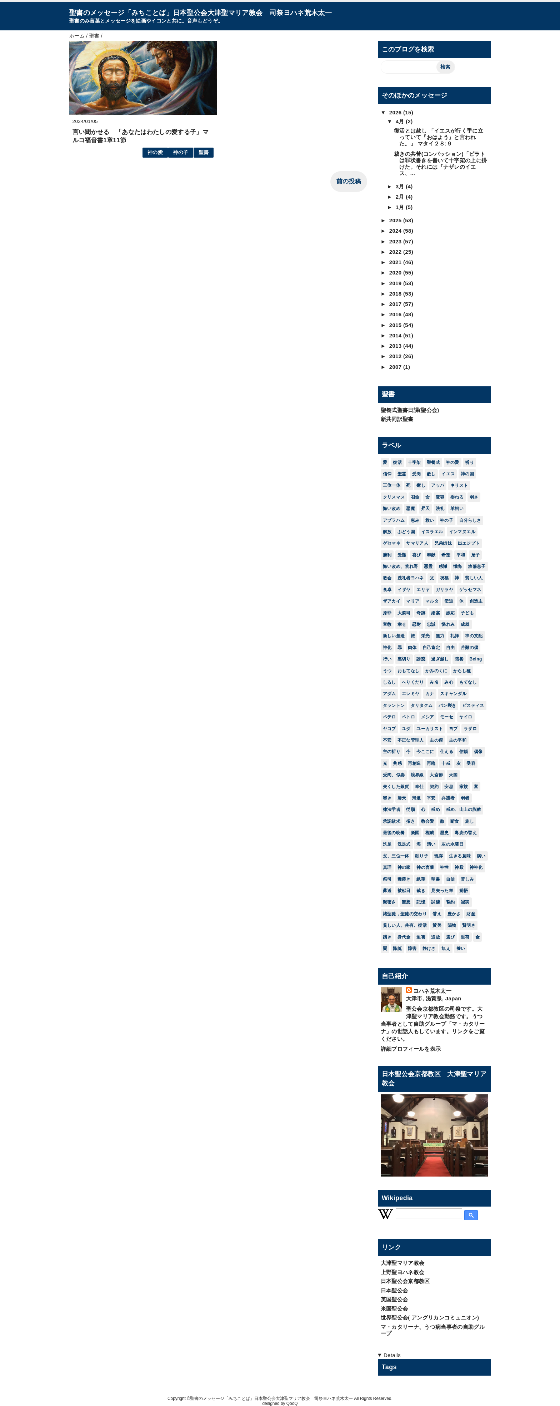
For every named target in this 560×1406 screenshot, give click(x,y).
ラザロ (470, 728)
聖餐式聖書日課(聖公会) (410, 410)
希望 (445, 555)
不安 (387, 740)
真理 (387, 867)
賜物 (452, 925)
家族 (463, 786)
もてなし (468, 682)
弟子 (475, 555)
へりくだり (413, 682)
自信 (450, 879)
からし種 (462, 670)
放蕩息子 (476, 566)
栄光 (425, 635)
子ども (467, 612)
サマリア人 (417, 543)
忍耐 (416, 624)
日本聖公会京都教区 (405, 1281)
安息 (448, 786)
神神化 (476, 867)
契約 (434, 786)
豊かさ (454, 913)
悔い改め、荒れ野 (400, 566)
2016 (396, 314)
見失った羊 (442, 890)
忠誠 (431, 624)
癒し (420, 485)
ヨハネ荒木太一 (432, 991)
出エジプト (469, 543)
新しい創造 (394, 635)
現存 (438, 855)
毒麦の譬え (466, 832)
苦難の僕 (469, 647)
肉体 (412, 647)
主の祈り (391, 751)
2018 (396, 294)
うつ (387, 670)
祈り (469, 462)
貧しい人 (473, 577)
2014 (396, 335)
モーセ (446, 716)
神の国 (467, 473)
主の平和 (457, 740)
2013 (396, 346)
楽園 (415, 832)
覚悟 (463, 890)
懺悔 (457, 566)
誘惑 (420, 659)
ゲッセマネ (470, 589)
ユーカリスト (429, 728)
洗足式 (404, 844)
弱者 (465, 798)
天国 (453, 774)
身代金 (404, 937)
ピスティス (473, 705)
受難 (402, 555)
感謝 (443, 566)
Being (476, 659)
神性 (444, 867)
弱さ (474, 497)
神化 (387, 647)
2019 (396, 283)
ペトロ (408, 716)
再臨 (431, 763)
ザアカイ (391, 601)
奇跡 (420, 612)
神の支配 (473, 635)
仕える (446, 751)
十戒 (445, 763)
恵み (415, 520)
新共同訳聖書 (397, 419)
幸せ (402, 624)
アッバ (437, 485)
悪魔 (410, 508)
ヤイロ (465, 716)
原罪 (387, 612)
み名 (434, 682)
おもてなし (409, 670)
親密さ (389, 902)
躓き (387, 937)
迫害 (420, 937)
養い (460, 948)
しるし (389, 682)
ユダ (406, 728)
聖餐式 (433, 462)
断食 (454, 821)
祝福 (444, 577)
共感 (397, 763)
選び (450, 937)
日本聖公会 (394, 1290)
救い (429, 520)
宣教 (387, 624)
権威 (429, 832)
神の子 (180, 152)
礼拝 (454, 635)
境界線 (417, 774)
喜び (416, 555)
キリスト (459, 485)
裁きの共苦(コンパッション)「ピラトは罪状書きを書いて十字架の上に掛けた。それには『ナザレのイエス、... (440, 163)
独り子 (421, 855)
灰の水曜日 (452, 844)
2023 (396, 241)
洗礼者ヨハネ (411, 577)
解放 (387, 531)
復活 (397, 462)
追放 (435, 937)
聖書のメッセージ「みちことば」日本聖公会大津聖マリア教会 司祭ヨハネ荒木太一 (200, 12)
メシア (427, 716)
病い (481, 855)
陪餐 (459, 659)
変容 (440, 497)
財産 (470, 913)
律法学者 (391, 809)
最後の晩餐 (394, 832)
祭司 (387, 879)
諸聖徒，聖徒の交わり (405, 913)
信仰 (387, 473)
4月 (401, 121)
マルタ (432, 601)
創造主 (476, 601)
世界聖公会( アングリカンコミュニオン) (430, 1318)
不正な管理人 (411, 740)
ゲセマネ (391, 543)
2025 (396, 220)
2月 (401, 197)
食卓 (387, 589)
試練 (435, 902)
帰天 (402, 798)
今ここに (425, 751)
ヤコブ (389, 728)
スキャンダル (453, 693)
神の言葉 (425, 867)
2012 (396, 356)
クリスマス (394, 497)
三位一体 (391, 485)
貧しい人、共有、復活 (405, 925)
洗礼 (440, 508)
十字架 (414, 462)
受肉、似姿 (394, 774)
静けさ (429, 948)
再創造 (414, 763)
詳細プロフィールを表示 (411, 1049)
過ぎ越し (440, 659)
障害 (412, 948)
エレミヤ (410, 693)
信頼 (463, 751)
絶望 (420, 879)
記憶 (420, 902)
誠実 (465, 902)
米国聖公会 (394, 1309)
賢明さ (468, 925)
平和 (460, 555)
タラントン (394, 705)
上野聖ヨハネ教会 (403, 1272)
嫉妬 (450, 612)
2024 (396, 231)
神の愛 (155, 152)
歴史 (444, 832)
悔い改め (391, 508)
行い (387, 659)
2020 (396, 272)
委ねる (457, 497)
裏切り (404, 659)
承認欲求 (391, 821)
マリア (412, 601)
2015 (396, 325)
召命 (415, 497)
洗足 (387, 844)
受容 (470, 763)
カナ (429, 693)
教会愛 (427, 821)
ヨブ (453, 728)
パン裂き (447, 705)
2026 (396, 112)
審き (387, 798)
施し (469, 821)
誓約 (450, 902)
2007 (396, 367)
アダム (389, 693)
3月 (401, 186)
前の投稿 (348, 181)
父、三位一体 (396, 855)
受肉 (416, 473)
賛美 (436, 925)
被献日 (404, 890)
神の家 (404, 867)
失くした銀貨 (396, 786)
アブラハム (394, 520)
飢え (445, 948)
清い (431, 844)
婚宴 (435, 612)
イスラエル (432, 531)
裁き (420, 890)
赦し (431, 473)
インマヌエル (462, 531)
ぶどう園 (406, 531)
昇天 (425, 508)
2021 (396, 262)
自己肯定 (431, 647)
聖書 (204, 152)
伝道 (448, 601)
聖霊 (402, 473)
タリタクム (422, 705)
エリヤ (423, 589)
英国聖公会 (394, 1299)
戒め (435, 809)
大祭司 (404, 612)
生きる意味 (460, 855)
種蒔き (404, 879)
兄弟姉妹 (443, 543)
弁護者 (448, 798)
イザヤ (404, 589)
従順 (410, 809)
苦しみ (467, 879)
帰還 (416, 798)
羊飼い (457, 508)
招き (410, 821)
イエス (448, 473)
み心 (448, 682)
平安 (431, 798)
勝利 (387, 555)
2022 (396, 252)
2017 (396, 304)
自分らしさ (470, 520)
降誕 (397, 948)
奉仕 (419, 786)
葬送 (387, 890)
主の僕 (436, 740)
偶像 (478, 751)
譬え (436, 913)
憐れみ (448, 624)
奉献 (431, 555)
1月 (401, 207)
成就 (465, 624)
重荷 (465, 937)
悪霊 (428, 566)
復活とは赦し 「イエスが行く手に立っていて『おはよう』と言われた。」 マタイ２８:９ (438, 137)
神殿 (459, 867)
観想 (406, 902)
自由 (450, 647)
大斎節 (436, 774)
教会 (387, 577)
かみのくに (436, 670)
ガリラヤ (444, 589)
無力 (440, 635)
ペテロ (389, 716)
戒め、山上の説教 (463, 809)
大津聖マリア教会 (403, 1263)
